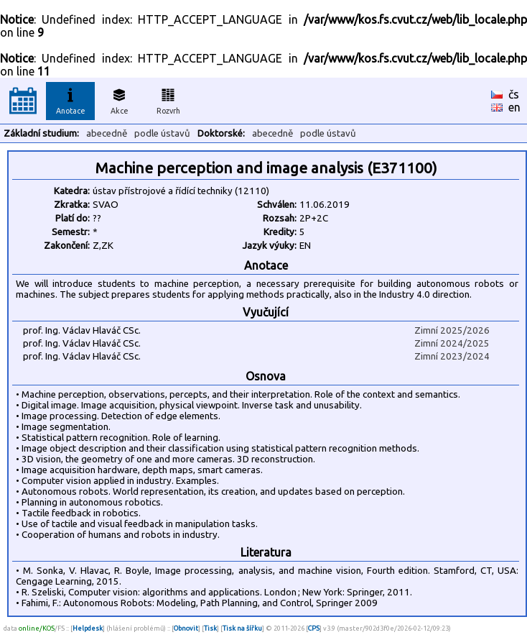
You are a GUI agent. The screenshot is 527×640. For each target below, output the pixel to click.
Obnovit (186, 628)
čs (513, 94)
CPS (314, 628)
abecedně (106, 133)
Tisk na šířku (242, 628)
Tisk (210, 628)
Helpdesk (88, 628)
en (514, 107)
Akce (119, 99)
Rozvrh (168, 99)
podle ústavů (162, 133)
